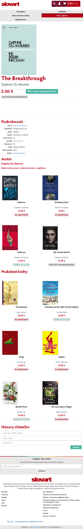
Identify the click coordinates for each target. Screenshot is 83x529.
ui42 (60, 527)
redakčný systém (34, 527)
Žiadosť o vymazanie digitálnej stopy (56, 497)
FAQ (3, 503)
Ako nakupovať (48, 492)
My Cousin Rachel (62, 252)
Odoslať (76, 447)
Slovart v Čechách (49, 516)
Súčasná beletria (19, 153)
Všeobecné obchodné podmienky (54, 495)
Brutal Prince (21, 407)
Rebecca (21, 202)
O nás (45, 510)
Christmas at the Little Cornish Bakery (61, 307)
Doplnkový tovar (20, 20)
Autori (3, 500)
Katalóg (4, 497)
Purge (21, 357)
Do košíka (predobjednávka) (41, 91)
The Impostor (21, 307)
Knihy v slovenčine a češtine (20, 16)
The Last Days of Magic (61, 407)
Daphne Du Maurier (15, 84)
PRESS (4, 506)
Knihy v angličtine (62, 16)
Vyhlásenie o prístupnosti (52, 505)
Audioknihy (62, 12)
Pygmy (61, 357)
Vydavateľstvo (20, 12)
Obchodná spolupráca (50, 508)
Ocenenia (4, 495)
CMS (48, 527)
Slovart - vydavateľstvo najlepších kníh (25, 522)
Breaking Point (61, 202)
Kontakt (45, 513)
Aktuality (4, 492)
